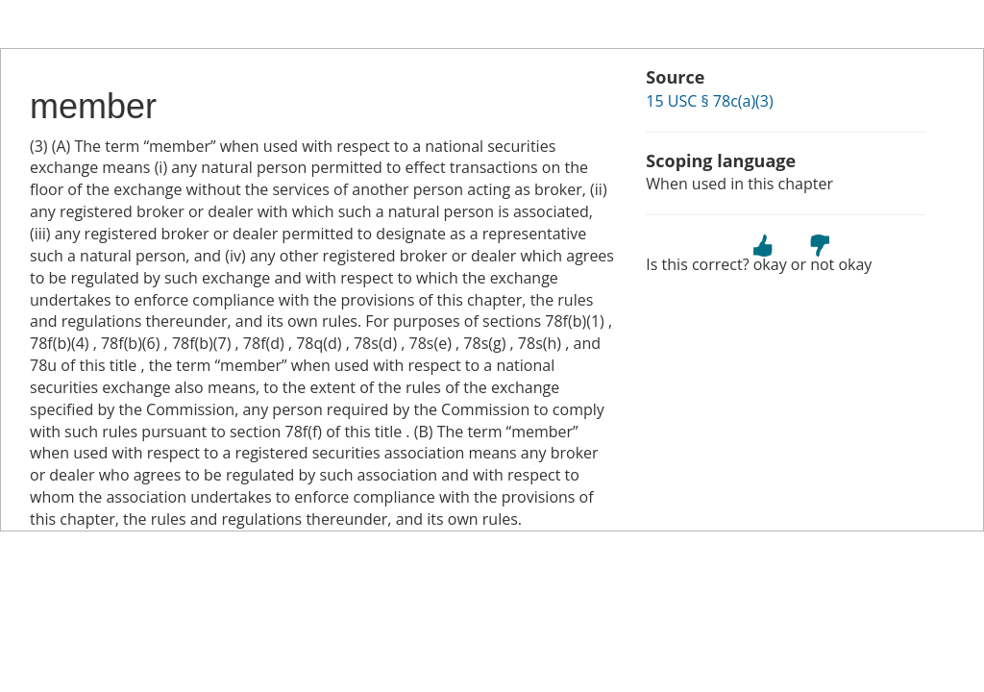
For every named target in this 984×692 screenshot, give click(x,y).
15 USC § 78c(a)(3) (709, 100)
